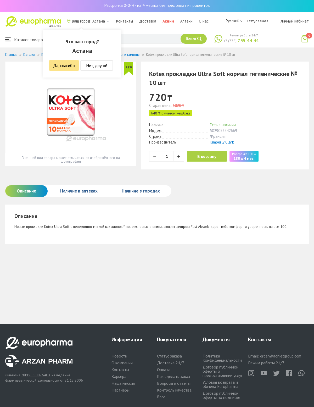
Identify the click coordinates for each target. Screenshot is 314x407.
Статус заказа (257, 21)
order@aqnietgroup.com (280, 356)
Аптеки (186, 21)
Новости (119, 356)
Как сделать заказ (173, 376)
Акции (168, 21)
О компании (122, 362)
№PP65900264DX (36, 375)
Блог (161, 396)
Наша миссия (123, 383)
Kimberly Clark (222, 142)
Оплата (163, 369)
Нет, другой (96, 65)
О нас (204, 21)
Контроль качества (174, 390)
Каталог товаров (25, 39)
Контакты (124, 21)
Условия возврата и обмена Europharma (220, 384)
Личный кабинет (295, 21)
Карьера (118, 376)
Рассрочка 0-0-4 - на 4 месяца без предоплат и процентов (157, 5)
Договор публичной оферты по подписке (221, 395)
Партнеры (120, 390)
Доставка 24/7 (170, 362)
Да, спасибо (64, 65)
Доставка (147, 21)
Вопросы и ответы (173, 383)
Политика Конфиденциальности (222, 358)
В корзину (206, 156)
